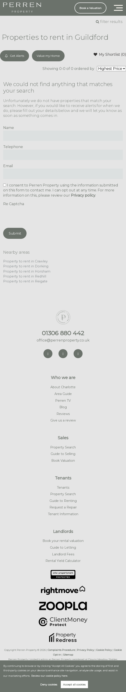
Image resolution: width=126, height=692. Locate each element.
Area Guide (63, 394)
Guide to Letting (63, 548)
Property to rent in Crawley (25, 261)
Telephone (13, 147)
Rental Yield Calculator (63, 561)
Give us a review (63, 420)
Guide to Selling (63, 454)
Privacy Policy (85, 650)
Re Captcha (13, 204)
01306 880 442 (63, 333)
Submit (15, 233)
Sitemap (68, 654)
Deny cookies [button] (48, 684)
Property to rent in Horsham (26, 271)
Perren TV (63, 401)
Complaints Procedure (61, 650)
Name (8, 128)
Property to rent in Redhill (24, 276)
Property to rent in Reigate (25, 281)
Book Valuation (63, 461)
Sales (63, 437)
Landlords (63, 531)
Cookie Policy (104, 650)
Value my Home (48, 56)
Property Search (63, 447)
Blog (63, 407)
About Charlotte (63, 387)
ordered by (84, 69)
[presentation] (37, 215)
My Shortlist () (110, 54)
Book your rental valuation (63, 541)
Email (8, 166)
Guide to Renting (63, 501)
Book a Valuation (90, 8)
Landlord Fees (63, 554)
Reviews (63, 414)
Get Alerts (14, 56)
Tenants (63, 478)
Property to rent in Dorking (25, 266)
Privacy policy (83, 195)
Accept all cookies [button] (74, 684)
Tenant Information (63, 514)
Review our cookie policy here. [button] (49, 675)
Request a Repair (63, 507)
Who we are (63, 377)
